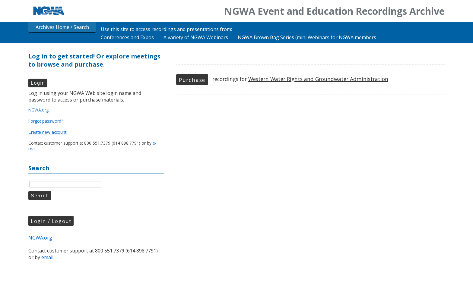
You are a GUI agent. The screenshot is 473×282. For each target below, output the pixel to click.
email (47, 257)
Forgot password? (45, 121)
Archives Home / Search (62, 27)
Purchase (192, 79)
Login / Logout (51, 221)
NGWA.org (38, 110)
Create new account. (47, 132)
